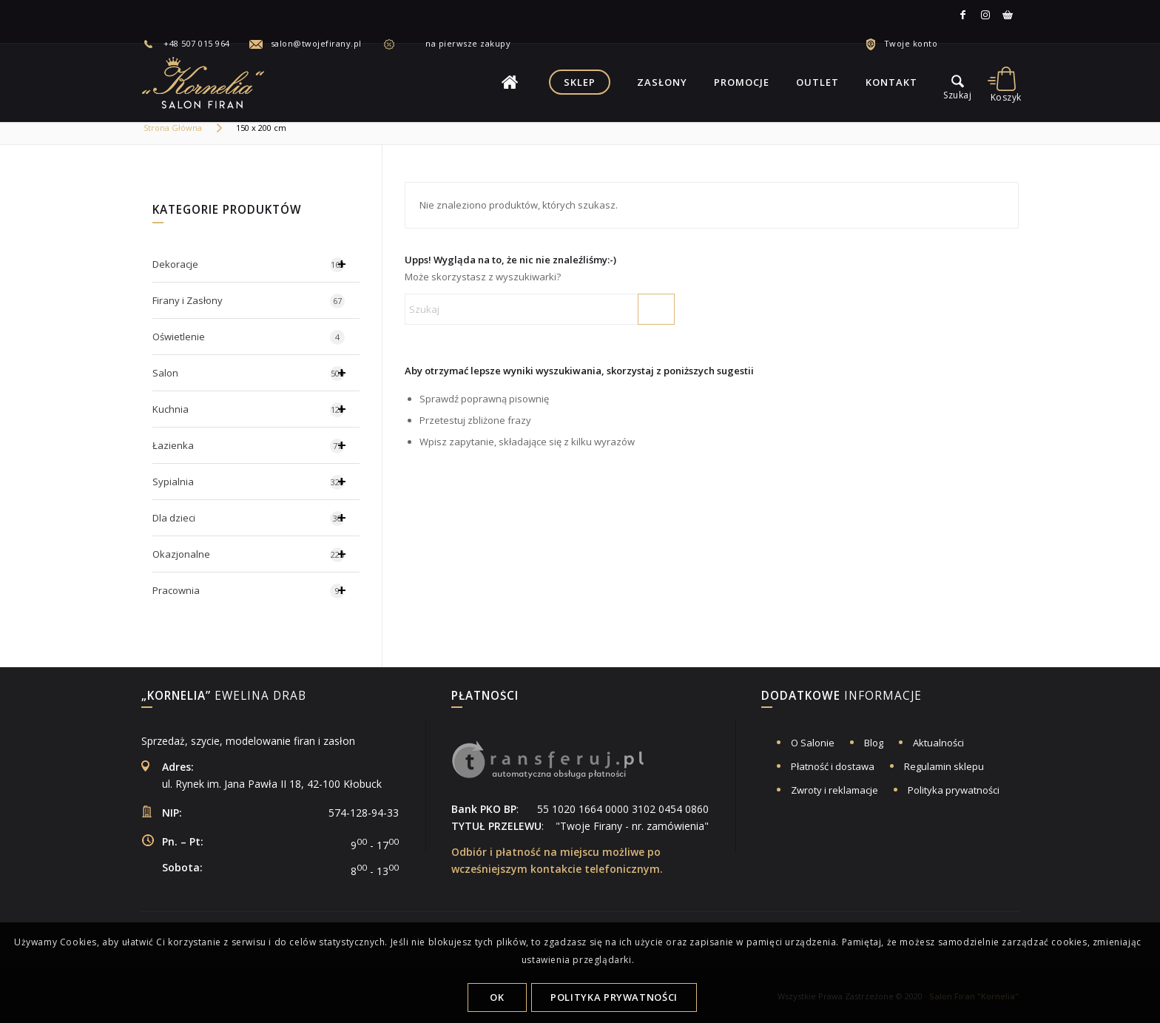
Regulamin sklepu (944, 766)
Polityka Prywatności (614, 997)
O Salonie (812, 742)
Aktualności (938, 742)
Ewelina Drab (223, 696)
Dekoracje (256, 264)
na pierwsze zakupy (456, 43)
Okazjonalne (256, 554)
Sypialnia (256, 481)
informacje (841, 696)
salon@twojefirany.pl (316, 43)
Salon (256, 373)
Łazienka (256, 445)
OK (497, 997)
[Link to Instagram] (985, 15)
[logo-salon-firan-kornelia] (204, 82)
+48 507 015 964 (196, 43)
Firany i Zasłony (248, 301)
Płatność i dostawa (832, 766)
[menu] (957, 82)
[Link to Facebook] (963, 15)
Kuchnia (256, 409)
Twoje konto (911, 43)
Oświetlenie (248, 337)
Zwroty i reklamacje (834, 790)
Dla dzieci (256, 518)
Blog (873, 742)
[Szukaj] (540, 309)
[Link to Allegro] (1008, 15)
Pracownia (256, 590)
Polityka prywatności (953, 790)
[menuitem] (195, 43)
